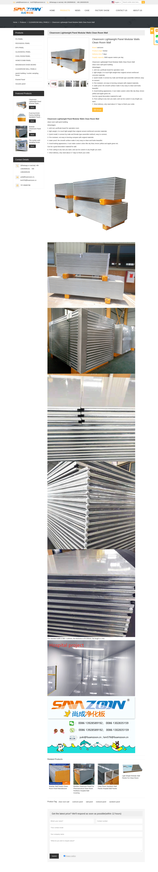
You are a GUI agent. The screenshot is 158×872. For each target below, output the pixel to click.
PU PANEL (19, 39)
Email (97, 109)
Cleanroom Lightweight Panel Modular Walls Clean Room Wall (35, 101)
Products (65, 10)
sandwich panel (114, 802)
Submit (54, 856)
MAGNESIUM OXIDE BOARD (25, 65)
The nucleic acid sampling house (34, 141)
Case (87, 10)
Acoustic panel (20, 84)
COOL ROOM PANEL (22, 56)
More (32, 107)
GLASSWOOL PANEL (23, 52)
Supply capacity (98, 57)
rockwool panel (101, 802)
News (77, 10)
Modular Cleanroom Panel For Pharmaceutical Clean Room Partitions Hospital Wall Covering (35, 129)
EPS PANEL (19, 47)
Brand (94, 47)
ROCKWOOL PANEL (22, 43)
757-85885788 (25, 185)
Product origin (97, 51)
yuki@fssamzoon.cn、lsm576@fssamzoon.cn (30, 2)
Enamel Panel (20, 79)
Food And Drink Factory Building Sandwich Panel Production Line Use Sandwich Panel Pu (34, 115)
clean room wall (64, 802)
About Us (137, 10)
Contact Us (121, 10)
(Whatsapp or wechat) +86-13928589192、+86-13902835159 (69, 2)
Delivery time (97, 54)
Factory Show (102, 10)
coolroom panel (77, 802)
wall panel (89, 802)
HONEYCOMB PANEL (23, 60)
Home (52, 10)
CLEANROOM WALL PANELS (39, 22)
